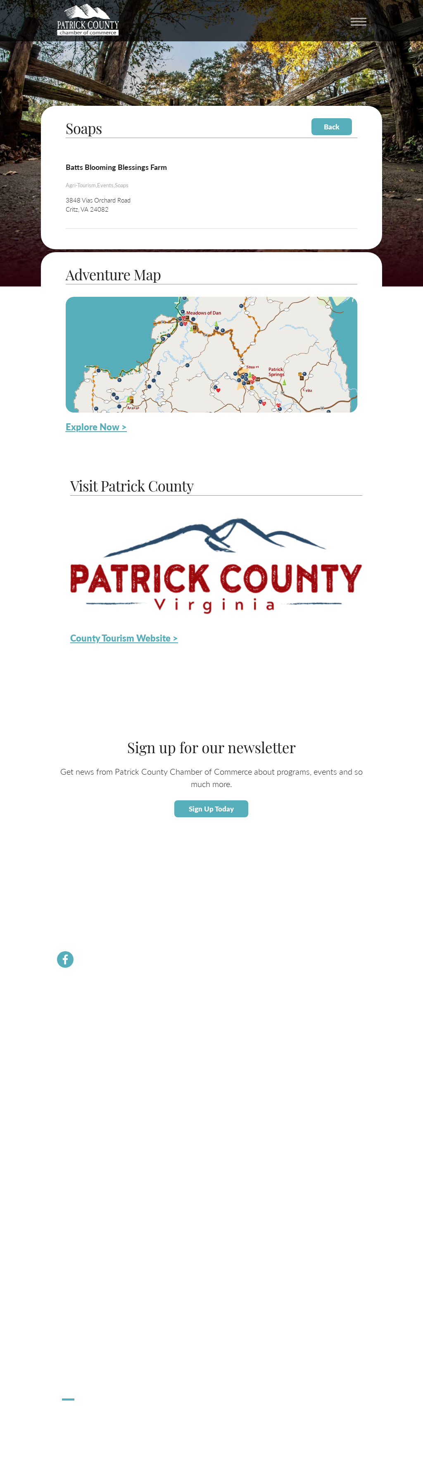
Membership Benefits (87, 1022)
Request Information (86, 1289)
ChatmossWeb (102, 1417)
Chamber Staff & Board (89, 1041)
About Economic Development (98, 1146)
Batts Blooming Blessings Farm (116, 167)
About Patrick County (87, 1232)
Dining (69, 1270)
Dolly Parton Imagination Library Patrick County (118, 1089)
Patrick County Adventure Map (98, 1251)
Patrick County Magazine (91, 1298)
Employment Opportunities (94, 1184)
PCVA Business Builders (90, 1070)
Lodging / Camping (84, 1260)
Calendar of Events (84, 1241)
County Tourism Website (91, 1279)
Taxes (68, 1165)
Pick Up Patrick (80, 1375)
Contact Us (75, 1051)
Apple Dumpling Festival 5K (94, 1365)
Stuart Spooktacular (85, 1356)
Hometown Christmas (88, 1346)
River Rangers (78, 1098)
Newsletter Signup (83, 1079)
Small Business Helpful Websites (100, 1175)
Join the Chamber (82, 1032)
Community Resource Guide (95, 1060)
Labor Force (75, 1156)
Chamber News (80, 1013)
